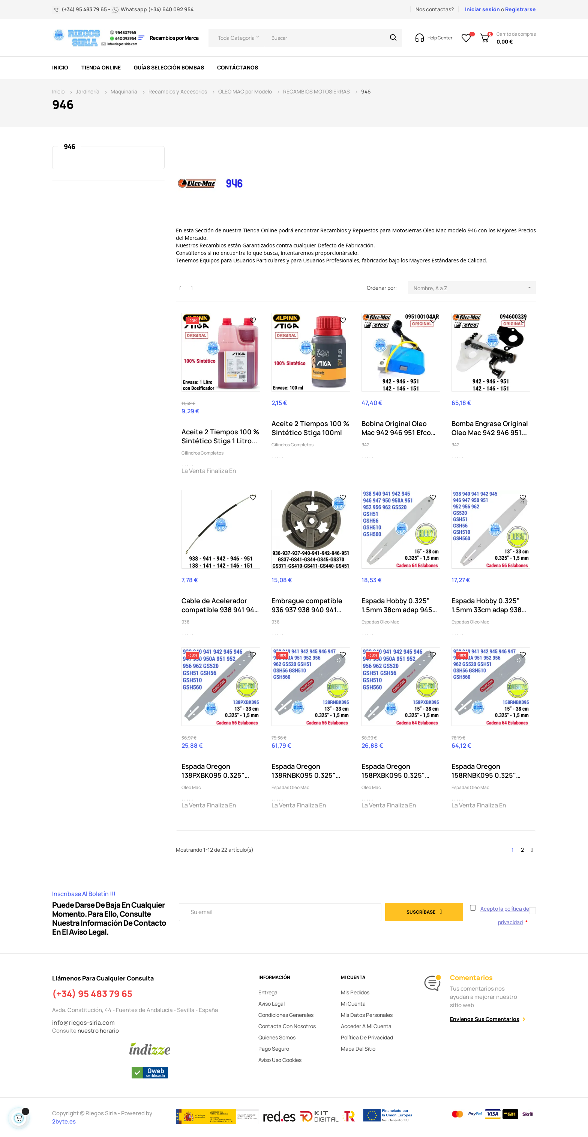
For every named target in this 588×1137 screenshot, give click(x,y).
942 (365, 444)
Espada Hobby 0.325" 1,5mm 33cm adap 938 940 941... (487, 605)
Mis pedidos (355, 992)
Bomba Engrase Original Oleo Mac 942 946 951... (490, 428)
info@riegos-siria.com (83, 1022)
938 (185, 622)
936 (275, 622)
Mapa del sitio (358, 1048)
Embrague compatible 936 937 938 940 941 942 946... (307, 605)
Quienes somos (277, 1037)
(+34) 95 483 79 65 (92, 993)
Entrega (268, 992)
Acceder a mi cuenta (366, 1026)
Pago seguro (273, 1048)
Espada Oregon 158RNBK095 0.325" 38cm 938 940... (484, 771)
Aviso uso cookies (280, 1059)
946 (69, 146)
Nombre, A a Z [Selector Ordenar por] (475, 287)
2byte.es (64, 1121)
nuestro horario (98, 1031)
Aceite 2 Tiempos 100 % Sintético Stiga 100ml (310, 428)
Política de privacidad (367, 1037)
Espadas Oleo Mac (380, 622)
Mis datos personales (367, 1014)
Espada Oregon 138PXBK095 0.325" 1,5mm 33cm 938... (213, 771)
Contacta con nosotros (287, 1026)
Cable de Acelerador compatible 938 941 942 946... (220, 605)
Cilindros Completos (203, 453)
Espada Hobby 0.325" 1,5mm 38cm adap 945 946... (397, 605)
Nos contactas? (435, 9)
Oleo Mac (191, 787)
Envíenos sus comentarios (484, 1019)
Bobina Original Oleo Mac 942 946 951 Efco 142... (396, 428)
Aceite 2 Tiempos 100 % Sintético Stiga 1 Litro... (220, 436)
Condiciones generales (286, 1014)
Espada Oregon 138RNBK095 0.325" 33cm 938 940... (304, 771)
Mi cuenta (353, 1003)
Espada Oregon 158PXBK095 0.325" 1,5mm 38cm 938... (393, 771)
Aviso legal (271, 1003)
